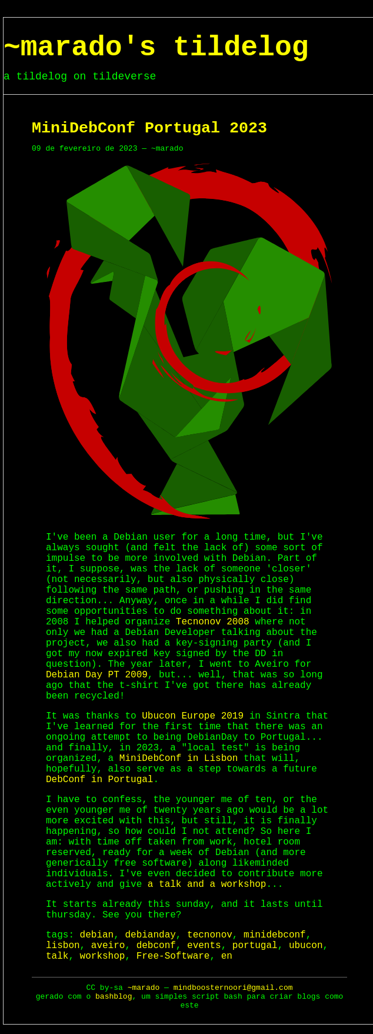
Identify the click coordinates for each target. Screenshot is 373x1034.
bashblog (113, 996)
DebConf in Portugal (99, 779)
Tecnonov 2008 (212, 622)
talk (57, 956)
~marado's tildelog (156, 48)
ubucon (306, 945)
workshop (102, 956)
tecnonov (209, 935)
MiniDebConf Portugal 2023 (149, 128)
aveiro (108, 945)
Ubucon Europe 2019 (193, 716)
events (204, 945)
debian (97, 935)
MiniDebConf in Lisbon (178, 758)
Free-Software (173, 956)
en (226, 956)
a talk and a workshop (207, 884)
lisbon (63, 945)
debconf (156, 945)
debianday (150, 935)
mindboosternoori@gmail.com (233, 987)
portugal (255, 945)
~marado (144, 987)
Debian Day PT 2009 (97, 675)
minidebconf (275, 935)
